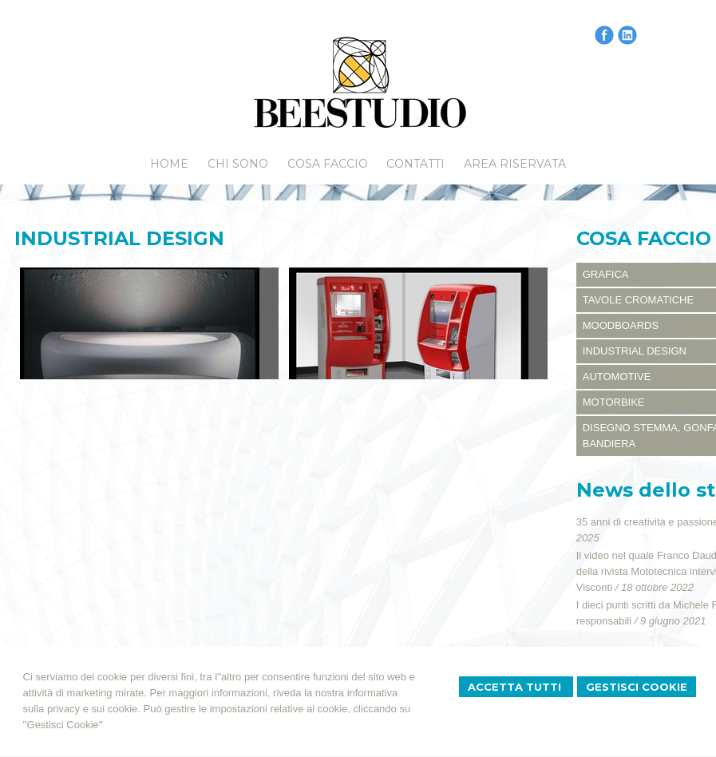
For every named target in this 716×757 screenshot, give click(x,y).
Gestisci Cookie (636, 686)
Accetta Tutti (516, 686)
